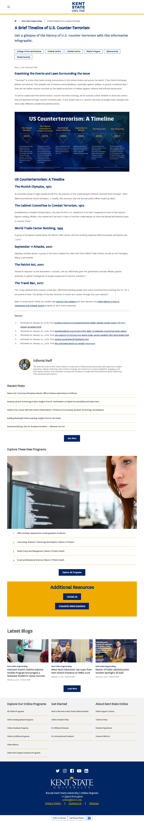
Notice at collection (59, 818)
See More (72, 438)
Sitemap (94, 803)
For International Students (62, 736)
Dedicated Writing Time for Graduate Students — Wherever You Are (36, 426)
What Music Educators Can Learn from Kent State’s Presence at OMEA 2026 (71, 671)
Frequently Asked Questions (72, 606)
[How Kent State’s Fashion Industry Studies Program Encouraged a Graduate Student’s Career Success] (27, 650)
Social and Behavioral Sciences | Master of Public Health (40, 560)
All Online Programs (15, 711)
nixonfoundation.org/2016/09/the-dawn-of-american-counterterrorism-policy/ (91, 331)
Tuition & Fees (101, 720)
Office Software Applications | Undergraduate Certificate (41, 533)
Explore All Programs (72, 572)
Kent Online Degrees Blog (32, 21)
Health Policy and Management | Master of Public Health (40, 551)
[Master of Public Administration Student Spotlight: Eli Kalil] (116, 650)
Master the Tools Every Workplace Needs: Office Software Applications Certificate (42, 393)
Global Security (23, 57)
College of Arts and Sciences (29, 51)
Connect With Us (103, 736)
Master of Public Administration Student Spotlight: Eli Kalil (112, 671)
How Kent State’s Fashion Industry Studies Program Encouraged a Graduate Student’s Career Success (26, 672)
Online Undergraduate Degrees (20, 720)
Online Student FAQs (60, 720)
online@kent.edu (72, 800)
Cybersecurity (112, 51)
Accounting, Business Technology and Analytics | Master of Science (45, 542)
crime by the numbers (66, 301)
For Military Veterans (60, 728)
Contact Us (72, 596)
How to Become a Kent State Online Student (69, 711)
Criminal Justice (54, 51)
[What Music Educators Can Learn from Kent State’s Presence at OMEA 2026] (72, 650)
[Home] (16, 21)
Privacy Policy (53, 803)
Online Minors (13, 744)
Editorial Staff (31, 67)
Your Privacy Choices (76, 818)
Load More (72, 688)
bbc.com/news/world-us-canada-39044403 (75, 343)
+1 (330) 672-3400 (72, 796)
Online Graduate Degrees (17, 728)
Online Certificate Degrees (18, 736)
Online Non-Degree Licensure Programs (23, 753)
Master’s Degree (93, 51)
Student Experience (104, 728)
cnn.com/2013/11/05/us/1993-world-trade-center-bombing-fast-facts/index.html (92, 335)
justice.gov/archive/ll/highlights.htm (71, 339)
